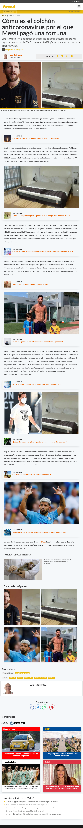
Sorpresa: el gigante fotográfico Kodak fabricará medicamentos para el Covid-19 (32, 802)
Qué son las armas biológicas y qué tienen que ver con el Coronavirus (38, 442)
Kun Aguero (25, 673)
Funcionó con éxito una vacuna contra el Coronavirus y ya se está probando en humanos (57, 562)
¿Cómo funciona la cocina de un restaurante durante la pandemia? (27, 805)
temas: (5, 678)
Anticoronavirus (40, 677)
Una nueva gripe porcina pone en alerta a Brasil (30, 284)
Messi (17, 673)
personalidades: (8, 673)
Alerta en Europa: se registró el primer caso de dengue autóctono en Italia (40, 216)
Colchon (12, 677)
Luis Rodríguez (16, 55)
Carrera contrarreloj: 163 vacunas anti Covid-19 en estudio (25, 811)
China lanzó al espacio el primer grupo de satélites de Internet (35, 138)
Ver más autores (15, 57)
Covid (20, 677)
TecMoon (42, 542)
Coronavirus (28, 677)
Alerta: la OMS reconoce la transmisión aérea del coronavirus (35, 384)
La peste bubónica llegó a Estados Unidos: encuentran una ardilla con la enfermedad (33, 814)
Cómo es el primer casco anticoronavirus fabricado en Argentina (36, 342)
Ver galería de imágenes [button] (12, 50)
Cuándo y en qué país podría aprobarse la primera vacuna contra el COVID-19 (41, 251)
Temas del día (10, 12)
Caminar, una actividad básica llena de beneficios (30, 474)
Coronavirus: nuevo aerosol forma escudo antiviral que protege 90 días (39, 532)
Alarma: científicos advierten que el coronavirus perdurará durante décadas (30, 808)
